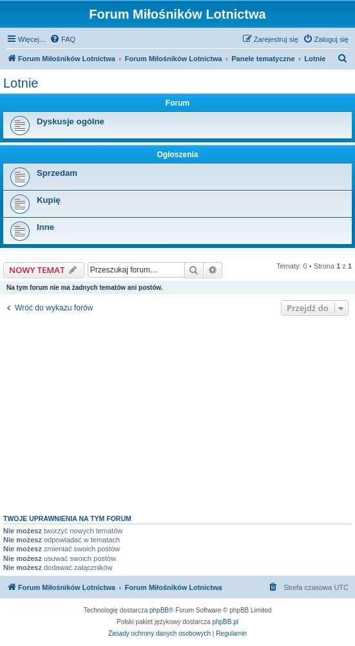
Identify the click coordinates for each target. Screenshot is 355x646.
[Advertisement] (177, 411)
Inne (45, 227)
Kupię (49, 200)
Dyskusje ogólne (70, 121)
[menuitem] (62, 39)
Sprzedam (57, 173)
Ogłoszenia (177, 154)
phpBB (159, 610)
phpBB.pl (225, 621)
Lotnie (21, 83)
